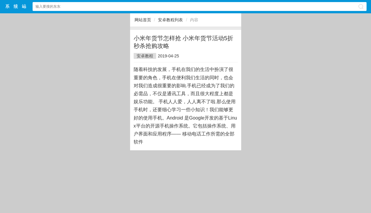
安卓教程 (145, 56)
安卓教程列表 (170, 19)
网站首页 (143, 19)
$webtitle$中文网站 (16, 6)
